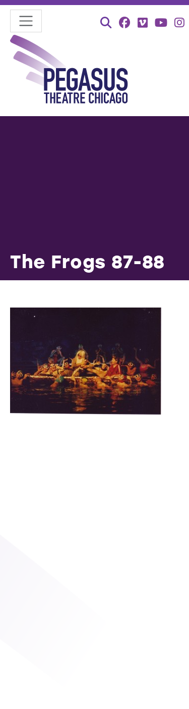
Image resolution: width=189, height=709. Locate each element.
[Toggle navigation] (26, 21)
